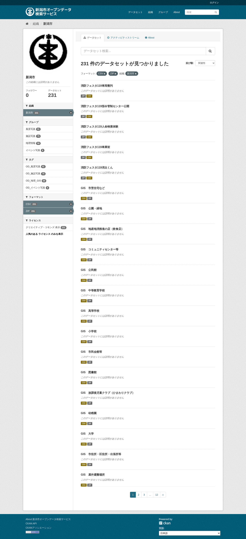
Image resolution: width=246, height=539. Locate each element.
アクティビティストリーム (123, 37)
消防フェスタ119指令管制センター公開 (105, 106)
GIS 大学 (87, 433)
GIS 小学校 (89, 331)
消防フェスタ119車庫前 (95, 147)
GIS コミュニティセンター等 (99, 249)
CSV (89, 96)
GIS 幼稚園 (89, 413)
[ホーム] (27, 23)
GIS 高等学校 (90, 310)
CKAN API (31, 523)
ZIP (83, 96)
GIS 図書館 (89, 372)
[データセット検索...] (143, 51)
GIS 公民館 (89, 269)
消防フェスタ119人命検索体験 (99, 126)
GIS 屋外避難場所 (93, 474)
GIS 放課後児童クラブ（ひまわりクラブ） (108, 392)
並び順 (189, 63)
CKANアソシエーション (38, 527)
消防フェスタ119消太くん (97, 167)
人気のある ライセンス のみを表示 (44, 234)
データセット (135, 12)
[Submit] (215, 11)
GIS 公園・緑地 (91, 208)
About (176, 12)
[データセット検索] (202, 12)
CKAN (164, 523)
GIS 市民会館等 (91, 351)
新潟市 (47, 23)
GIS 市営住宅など (93, 188)
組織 (150, 12)
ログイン (214, 2)
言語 (161, 528)
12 (156, 494)
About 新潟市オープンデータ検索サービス (48, 519)
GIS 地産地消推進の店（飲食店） (102, 228)
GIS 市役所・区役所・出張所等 (101, 454)
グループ (163, 12)
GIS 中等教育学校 (93, 290)
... (150, 494)
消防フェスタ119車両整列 (97, 85)
